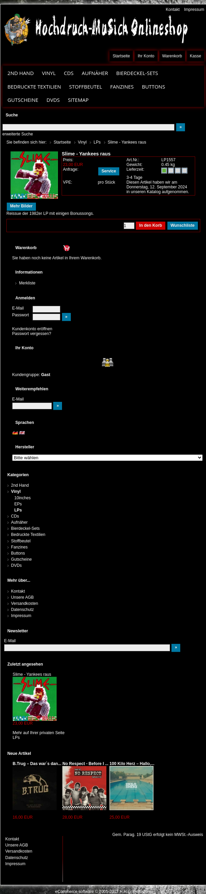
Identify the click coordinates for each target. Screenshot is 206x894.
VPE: (68, 182)
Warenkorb (172, 56)
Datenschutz (22, 609)
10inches (22, 498)
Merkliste (27, 283)
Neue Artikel (19, 753)
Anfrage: (71, 169)
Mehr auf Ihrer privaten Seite (38, 732)
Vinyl (49, 73)
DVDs (53, 99)
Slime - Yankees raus (32, 674)
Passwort (20, 315)
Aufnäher (95, 73)
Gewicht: (134, 164)
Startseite (121, 56)
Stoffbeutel (85, 86)
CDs (69, 73)
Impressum (194, 9)
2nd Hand (20, 73)
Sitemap (78, 99)
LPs (18, 510)
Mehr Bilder (21, 206)
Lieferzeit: (135, 169)
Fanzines (121, 86)
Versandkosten (24, 603)
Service (109, 171)
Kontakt (173, 9)
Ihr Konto (146, 56)
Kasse (195, 56)
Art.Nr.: (132, 159)
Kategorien (18, 474)
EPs (18, 504)
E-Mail (18, 308)
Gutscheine (22, 99)
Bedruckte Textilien (34, 86)
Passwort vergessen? (31, 333)
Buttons (153, 86)
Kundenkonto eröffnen (32, 329)
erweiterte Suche (17, 134)
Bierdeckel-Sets (137, 73)
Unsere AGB (22, 597)
